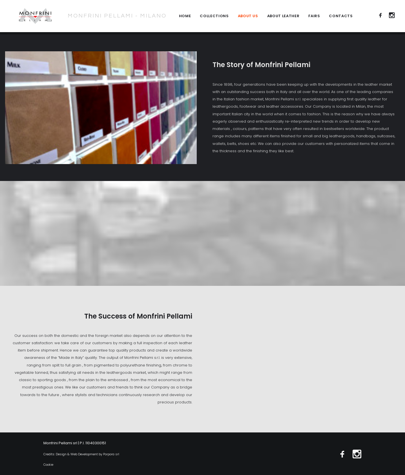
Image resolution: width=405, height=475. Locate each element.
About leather (283, 17)
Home (185, 17)
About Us (248, 17)
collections (214, 17)
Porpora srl (111, 454)
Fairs (314, 17)
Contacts (341, 17)
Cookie (48, 464)
